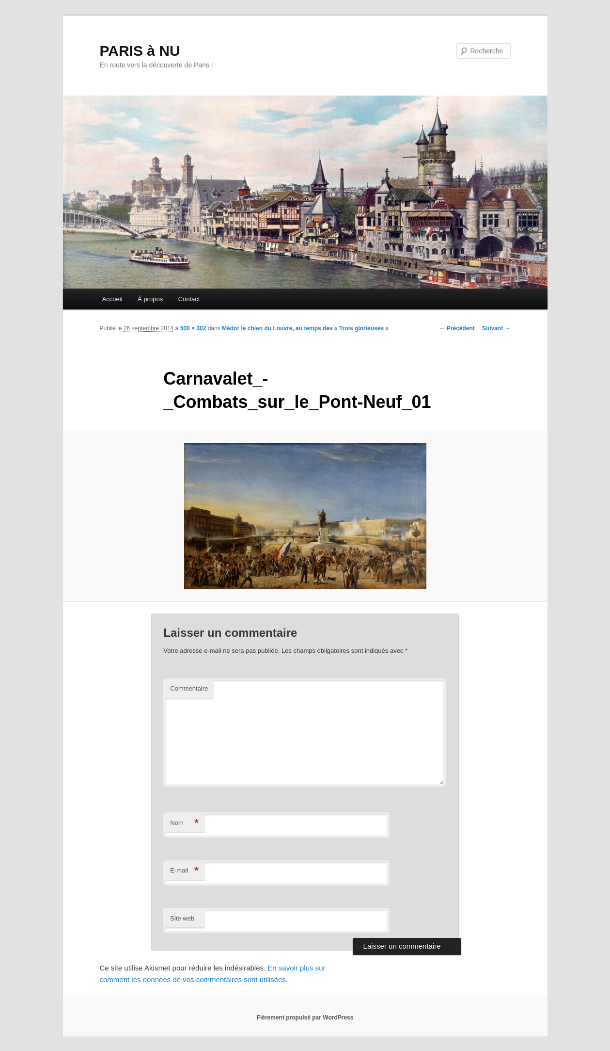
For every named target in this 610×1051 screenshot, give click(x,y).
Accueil (112, 299)
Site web (182, 918)
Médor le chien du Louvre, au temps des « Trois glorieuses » (305, 328)
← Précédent (456, 328)
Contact (189, 299)
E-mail (184, 871)
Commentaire (189, 688)
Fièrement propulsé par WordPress (305, 1017)
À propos (150, 299)
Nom (184, 823)
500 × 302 (193, 328)
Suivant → (496, 328)
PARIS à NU (140, 51)
